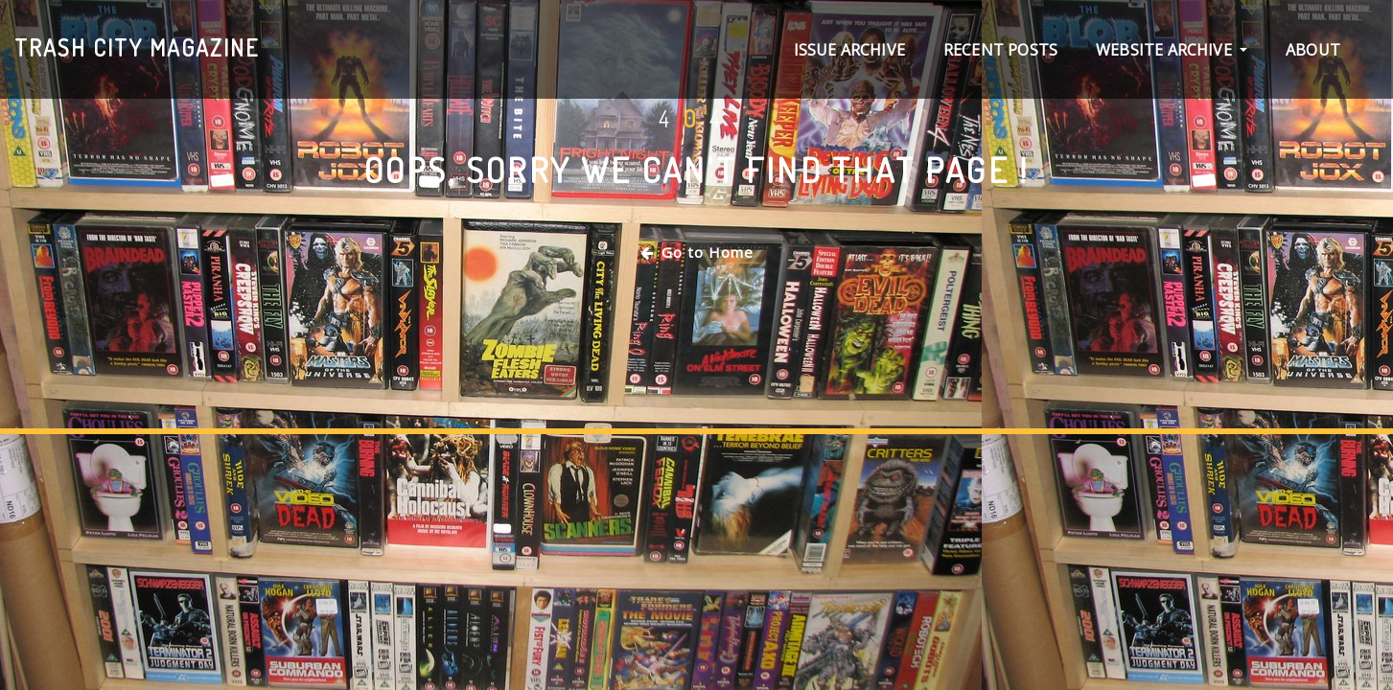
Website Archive (1171, 49)
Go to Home (697, 252)
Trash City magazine (136, 47)
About (1313, 49)
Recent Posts (1000, 49)
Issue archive (849, 49)
